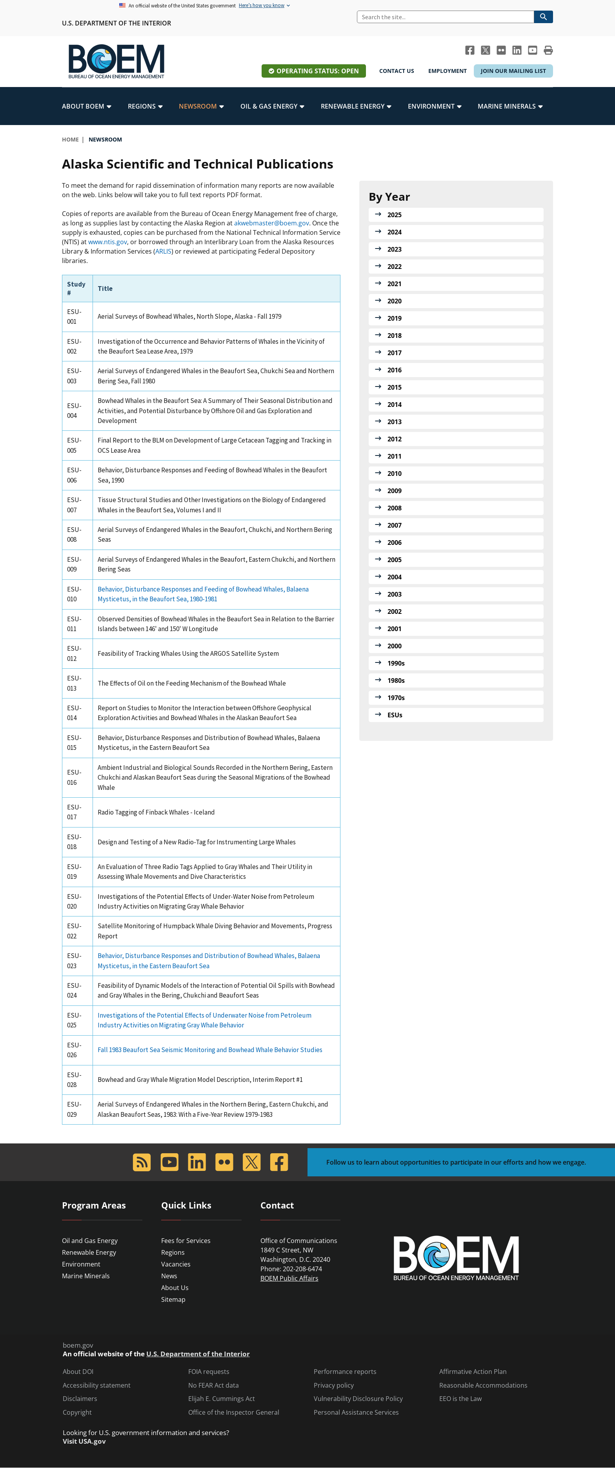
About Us (175, 1287)
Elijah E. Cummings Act (221, 1399)
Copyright (77, 1412)
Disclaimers (80, 1399)
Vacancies (176, 1264)
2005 (395, 559)
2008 (395, 508)
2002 (395, 611)
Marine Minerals (86, 1276)
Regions (173, 1252)
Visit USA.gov (84, 1441)
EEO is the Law (460, 1399)
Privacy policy (334, 1385)
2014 (395, 404)
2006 (395, 542)
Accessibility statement (97, 1385)
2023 (395, 249)
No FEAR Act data (213, 1385)
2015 (395, 387)
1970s (396, 697)
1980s (396, 680)
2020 (395, 301)
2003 (395, 594)
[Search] (445, 17)
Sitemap (173, 1299)
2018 (395, 335)
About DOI (78, 1372)
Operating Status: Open (318, 71)
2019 (395, 318)
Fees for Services (186, 1240)
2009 (395, 490)
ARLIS (163, 251)
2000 (395, 646)
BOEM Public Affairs (289, 1278)
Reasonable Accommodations (483, 1385)
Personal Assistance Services (356, 1412)
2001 (395, 628)
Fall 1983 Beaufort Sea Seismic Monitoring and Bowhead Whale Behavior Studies (210, 1049)
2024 (395, 232)
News (169, 1276)
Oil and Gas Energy (90, 1240)
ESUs (395, 715)
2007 (395, 525)
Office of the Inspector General (233, 1412)
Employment (447, 70)
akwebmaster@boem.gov (271, 223)
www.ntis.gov (107, 242)
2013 (395, 421)
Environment (81, 1264)
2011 (395, 456)
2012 (395, 439)
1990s (396, 663)
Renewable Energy (89, 1252)
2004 (395, 577)
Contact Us (396, 70)
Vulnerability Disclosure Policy (358, 1399)
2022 (395, 266)
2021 (395, 283)
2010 (395, 473)
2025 (395, 214)
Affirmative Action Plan (473, 1372)
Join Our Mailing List (513, 70)
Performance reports (345, 1372)
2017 (395, 352)
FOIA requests (208, 1372)
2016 (395, 370)
